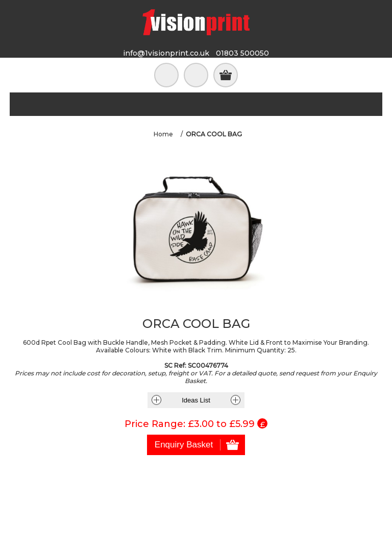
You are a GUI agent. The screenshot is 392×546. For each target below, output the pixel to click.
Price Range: (155, 424)
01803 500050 (242, 53)
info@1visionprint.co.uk (166, 53)
